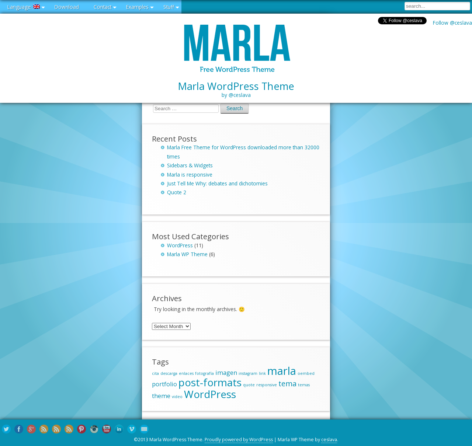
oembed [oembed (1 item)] (306, 373)
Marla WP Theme (187, 254)
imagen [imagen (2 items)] (226, 373)
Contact (102, 6)
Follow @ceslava (452, 22)
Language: (23, 6)
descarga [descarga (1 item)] (168, 373)
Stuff (168, 6)
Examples (137, 6)
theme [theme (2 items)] (161, 396)
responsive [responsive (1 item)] (266, 384)
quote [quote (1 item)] (249, 384)
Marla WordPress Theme (236, 89)
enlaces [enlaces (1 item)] (186, 373)
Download (67, 6)
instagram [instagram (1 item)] (248, 373)
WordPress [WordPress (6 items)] (210, 394)
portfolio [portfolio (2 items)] (164, 384)
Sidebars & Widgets (190, 165)
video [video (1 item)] (177, 396)
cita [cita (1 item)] (155, 373)
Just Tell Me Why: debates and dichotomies (217, 183)
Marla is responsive (189, 174)
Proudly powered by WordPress (239, 439)
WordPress (180, 245)
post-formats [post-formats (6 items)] (210, 382)
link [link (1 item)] (262, 373)
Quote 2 (176, 192)
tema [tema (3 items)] (287, 383)
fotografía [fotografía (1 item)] (204, 373)
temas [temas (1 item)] (304, 384)
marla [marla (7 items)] (281, 370)
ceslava (329, 439)
